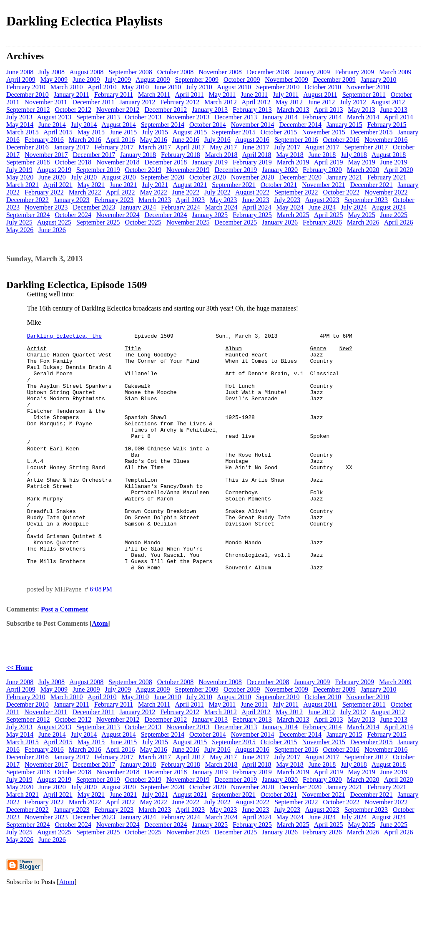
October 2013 (143, 117)
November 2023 (46, 207)
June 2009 (86, 79)
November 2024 (118, 214)
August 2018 (389, 154)
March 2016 (85, 139)
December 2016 (27, 147)
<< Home (19, 715)
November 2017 (46, 154)
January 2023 (72, 199)
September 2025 (98, 222)
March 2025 (293, 214)
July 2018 (354, 154)
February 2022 (44, 192)
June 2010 (167, 87)
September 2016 (296, 139)
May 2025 (361, 214)
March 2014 (363, 117)
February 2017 (114, 147)
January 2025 (210, 214)
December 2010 (27, 94)
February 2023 (114, 199)
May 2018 (289, 154)
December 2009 (334, 79)
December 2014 (300, 124)
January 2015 (344, 124)
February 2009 (354, 72)
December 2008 (268, 72)
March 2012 (220, 102)
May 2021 (91, 184)
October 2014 (207, 124)
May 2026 (19, 229)
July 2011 (286, 94)
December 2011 (93, 102)
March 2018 (221, 154)
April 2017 (190, 147)
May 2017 (223, 147)
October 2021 (279, 184)
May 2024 (289, 207)
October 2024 (73, 214)
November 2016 (386, 139)
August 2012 (388, 102)
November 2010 (367, 87)
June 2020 (51, 177)
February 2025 (252, 214)
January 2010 (379, 79)
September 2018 (28, 162)
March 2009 (395, 72)
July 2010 (199, 87)
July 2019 (19, 169)
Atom (100, 671)
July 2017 (287, 147)
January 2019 (210, 162)
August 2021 (190, 184)
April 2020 (398, 169)
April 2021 (58, 184)
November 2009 (286, 79)
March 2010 (66, 87)
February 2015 (387, 124)
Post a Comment (64, 656)
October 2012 (73, 109)
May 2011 (222, 94)
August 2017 (322, 147)
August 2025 (54, 222)
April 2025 (328, 214)
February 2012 (179, 102)
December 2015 (371, 132)
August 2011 (320, 94)
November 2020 (252, 177)
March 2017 (154, 147)
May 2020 (19, 177)
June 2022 (185, 192)
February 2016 (44, 139)
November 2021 (323, 184)
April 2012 (256, 102)
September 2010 (277, 87)
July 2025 (19, 222)
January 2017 (72, 147)
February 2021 (387, 177)
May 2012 (289, 102)
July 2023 (287, 199)
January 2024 (138, 207)
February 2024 (180, 207)
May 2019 (361, 162)
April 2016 (120, 139)
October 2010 (323, 87)
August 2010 (234, 87)
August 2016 (252, 139)
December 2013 (236, 117)
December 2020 (300, 177)
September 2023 (366, 199)
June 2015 (123, 132)
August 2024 (389, 207)
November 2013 (188, 117)
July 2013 (19, 117)
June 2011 (254, 94)
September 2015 (233, 132)
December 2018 (165, 162)
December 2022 (27, 199)
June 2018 (322, 154)
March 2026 (363, 222)
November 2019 (188, 169)
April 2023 (190, 199)
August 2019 (54, 169)
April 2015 (58, 132)
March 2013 (293, 109)
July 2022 (217, 192)
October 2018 (73, 162)
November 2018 (118, 162)
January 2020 (280, 169)
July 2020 (84, 177)
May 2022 (153, 192)
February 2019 (252, 162)
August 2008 (86, 72)
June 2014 (51, 124)
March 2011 (154, 94)
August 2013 (54, 117)
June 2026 (51, 229)
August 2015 (190, 132)
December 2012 (165, 109)
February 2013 (252, 109)
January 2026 (280, 222)
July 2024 (354, 207)
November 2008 (220, 72)
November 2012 (118, 109)
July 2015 (155, 132)
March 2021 (22, 184)
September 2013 (98, 117)
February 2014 (322, 117)
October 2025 (143, 222)
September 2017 (366, 147)
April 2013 (328, 109)
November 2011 (45, 102)
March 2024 (221, 207)
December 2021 (371, 184)
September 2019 (98, 169)
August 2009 (153, 79)
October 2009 (242, 79)
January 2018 (138, 154)
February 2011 (113, 94)
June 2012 (321, 102)
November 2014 (252, 124)
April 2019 (328, 162)
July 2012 (353, 102)
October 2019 (143, 169)
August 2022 (252, 192)
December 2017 (94, 154)
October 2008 (175, 72)
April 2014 (398, 117)
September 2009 (196, 79)
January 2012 (137, 102)
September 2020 (162, 177)
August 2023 (322, 199)
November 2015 (323, 132)
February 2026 (322, 222)
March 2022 (85, 192)
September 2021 (233, 184)
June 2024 (322, 207)
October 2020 (207, 177)
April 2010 (102, 87)
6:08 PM (101, 636)
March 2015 (22, 132)
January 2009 (312, 72)
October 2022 (341, 192)
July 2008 (51, 72)
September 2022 (296, 192)
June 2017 (255, 147)
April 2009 (20, 79)
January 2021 (344, 177)
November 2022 (386, 192)
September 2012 (28, 109)
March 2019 (293, 162)
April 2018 (256, 154)
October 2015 (279, 132)
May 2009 (54, 79)
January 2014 (280, 117)
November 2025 (188, 222)
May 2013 (361, 109)
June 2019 (393, 162)
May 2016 (153, 139)
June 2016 (185, 139)
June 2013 (393, 109)
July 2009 (118, 79)
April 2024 (256, 207)
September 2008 (130, 72)
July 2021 (155, 184)
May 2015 (91, 132)
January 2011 (71, 94)
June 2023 (255, 199)
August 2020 (118, 177)
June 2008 (19, 72)
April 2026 (398, 222)
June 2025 (393, 214)
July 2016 (217, 139)
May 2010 (134, 87)
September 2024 (28, 214)
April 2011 (189, 94)
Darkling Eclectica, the (64, 337)
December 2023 (94, 207)
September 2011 (364, 94)
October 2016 (341, 139)
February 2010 (25, 87)
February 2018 (180, 154)
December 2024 (165, 214)
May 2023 (223, 199)
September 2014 (162, 124)
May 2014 (19, 124)
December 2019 (236, 169)
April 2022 (120, 192)
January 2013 (210, 109)
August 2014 (118, 124)
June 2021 (123, 184)
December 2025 (236, 222)
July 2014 (84, 124)
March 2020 (363, 169)
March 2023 (154, 199)
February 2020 (322, 169)
